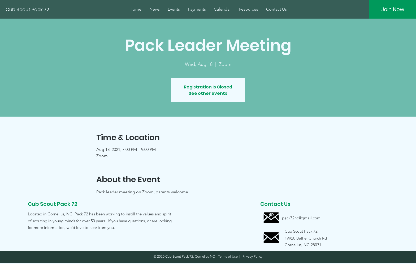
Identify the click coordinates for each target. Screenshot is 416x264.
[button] (301, 238)
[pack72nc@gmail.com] (301, 218)
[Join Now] (392, 9)
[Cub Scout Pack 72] (28, 10)
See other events (208, 93)
